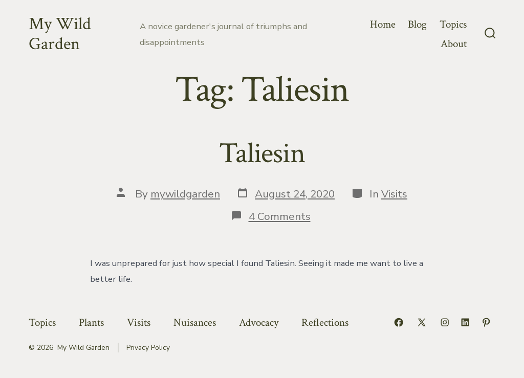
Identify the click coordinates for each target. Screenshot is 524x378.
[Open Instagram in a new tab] (444, 322)
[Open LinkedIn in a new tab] (465, 322)
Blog (417, 24)
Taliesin (262, 153)
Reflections (324, 322)
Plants (91, 322)
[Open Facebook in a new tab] (398, 322)
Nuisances (194, 322)
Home (383, 24)
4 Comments (280, 216)
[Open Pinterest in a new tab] (486, 322)
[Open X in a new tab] (421, 322)
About (454, 44)
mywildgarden (185, 194)
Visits (394, 194)
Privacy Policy (148, 347)
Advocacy (258, 322)
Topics (453, 24)
